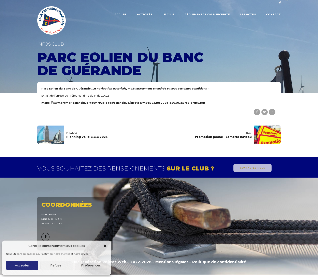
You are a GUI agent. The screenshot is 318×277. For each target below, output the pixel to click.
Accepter (22, 265)
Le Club (168, 14)
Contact (273, 14)
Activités (144, 14)
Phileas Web (114, 262)
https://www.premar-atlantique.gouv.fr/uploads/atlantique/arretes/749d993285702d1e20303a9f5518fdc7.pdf (123, 102)
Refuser (56, 265)
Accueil (120, 14)
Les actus (248, 14)
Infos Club (50, 44)
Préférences (91, 265)
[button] (105, 246)
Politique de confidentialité (219, 262)
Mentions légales (171, 262)
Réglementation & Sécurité (207, 14)
